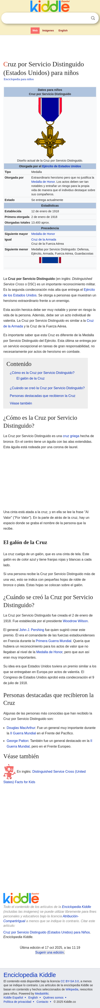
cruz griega (71, 436)
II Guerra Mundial (23, 733)
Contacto (42, 1001)
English (63, 30)
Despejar (84, 18)
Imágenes (48, 30)
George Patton (17, 741)
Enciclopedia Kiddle (76, 907)
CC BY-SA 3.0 (70, 981)
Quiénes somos (53, 997)
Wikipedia (72, 989)
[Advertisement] (50, 46)
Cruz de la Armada (43, 239)
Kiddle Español (13, 997)
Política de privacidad (17, 1001)
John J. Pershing (31, 630)
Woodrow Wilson (75, 621)
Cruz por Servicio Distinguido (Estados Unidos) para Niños (46, 932)
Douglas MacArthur (21, 728)
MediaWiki (42, 993)
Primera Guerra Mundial (53, 641)
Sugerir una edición (49, 952)
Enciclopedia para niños (19, 79)
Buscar (93, 18)
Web (35, 30)
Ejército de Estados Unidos (61, 166)
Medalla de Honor (43, 181)
